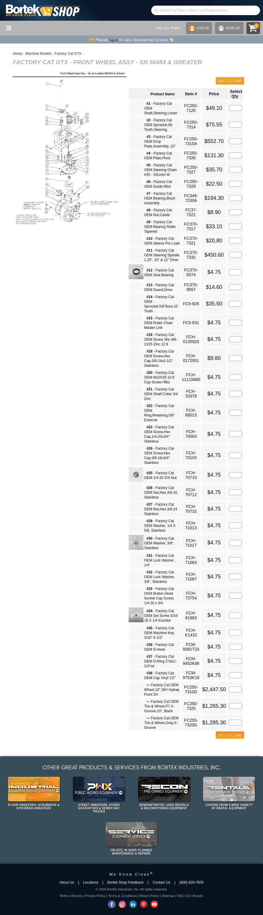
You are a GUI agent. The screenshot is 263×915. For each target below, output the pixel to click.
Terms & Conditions (122, 896)
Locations (90, 882)
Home (17, 54)
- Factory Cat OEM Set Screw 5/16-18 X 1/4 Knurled (161, 616)
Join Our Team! (168, 28)
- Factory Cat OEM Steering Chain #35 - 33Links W (160, 170)
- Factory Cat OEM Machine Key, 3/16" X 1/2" (159, 633)
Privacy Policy (95, 896)
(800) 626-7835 (191, 882)
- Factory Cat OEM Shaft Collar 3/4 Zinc (161, 394)
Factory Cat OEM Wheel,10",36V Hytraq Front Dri (161, 690)
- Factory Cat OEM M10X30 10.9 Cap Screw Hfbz (159, 377)
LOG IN (199, 28)
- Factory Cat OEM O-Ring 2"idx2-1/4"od (160, 661)
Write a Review (71, 896)
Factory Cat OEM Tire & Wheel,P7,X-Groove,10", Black (161, 706)
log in (113, 40)
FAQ (180, 896)
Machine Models (38, 54)
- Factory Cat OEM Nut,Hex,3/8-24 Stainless (160, 509)
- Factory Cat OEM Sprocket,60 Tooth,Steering (158, 125)
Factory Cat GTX (68, 54)
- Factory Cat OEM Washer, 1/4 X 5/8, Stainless (160, 526)
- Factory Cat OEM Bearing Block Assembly (159, 198)
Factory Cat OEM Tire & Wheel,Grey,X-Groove (161, 723)
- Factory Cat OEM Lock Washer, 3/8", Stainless (159, 577)
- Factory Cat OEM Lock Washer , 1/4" (160, 560)
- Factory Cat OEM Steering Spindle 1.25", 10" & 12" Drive (161, 255)
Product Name (163, 94)
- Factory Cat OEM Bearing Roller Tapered (160, 227)
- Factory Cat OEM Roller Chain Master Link (159, 323)
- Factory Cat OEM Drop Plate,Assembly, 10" (160, 141)
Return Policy (150, 896)
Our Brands (194, 896)
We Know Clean (131, 874)
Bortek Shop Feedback (125, 882)
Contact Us (161, 882)
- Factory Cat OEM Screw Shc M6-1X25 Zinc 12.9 (160, 339)
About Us (66, 882)
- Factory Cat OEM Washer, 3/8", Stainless (159, 543)
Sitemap (168, 896)
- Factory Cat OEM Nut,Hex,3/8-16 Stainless (160, 492)
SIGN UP (229, 28)
